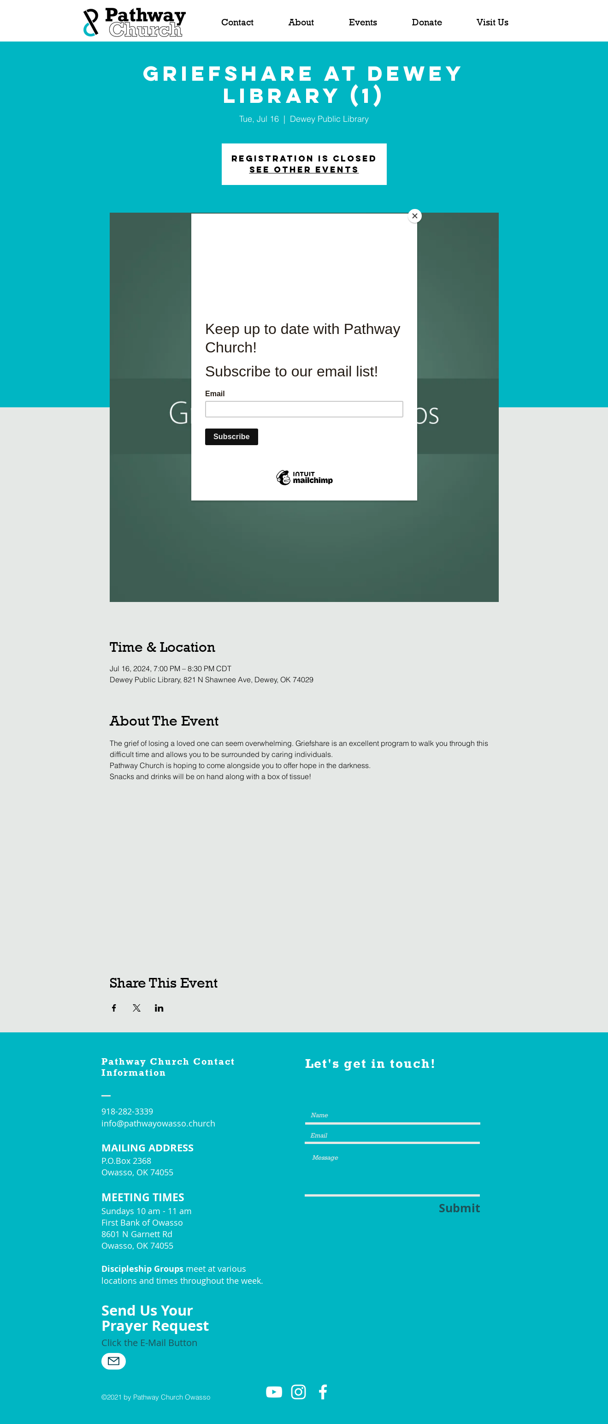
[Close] (415, 216)
